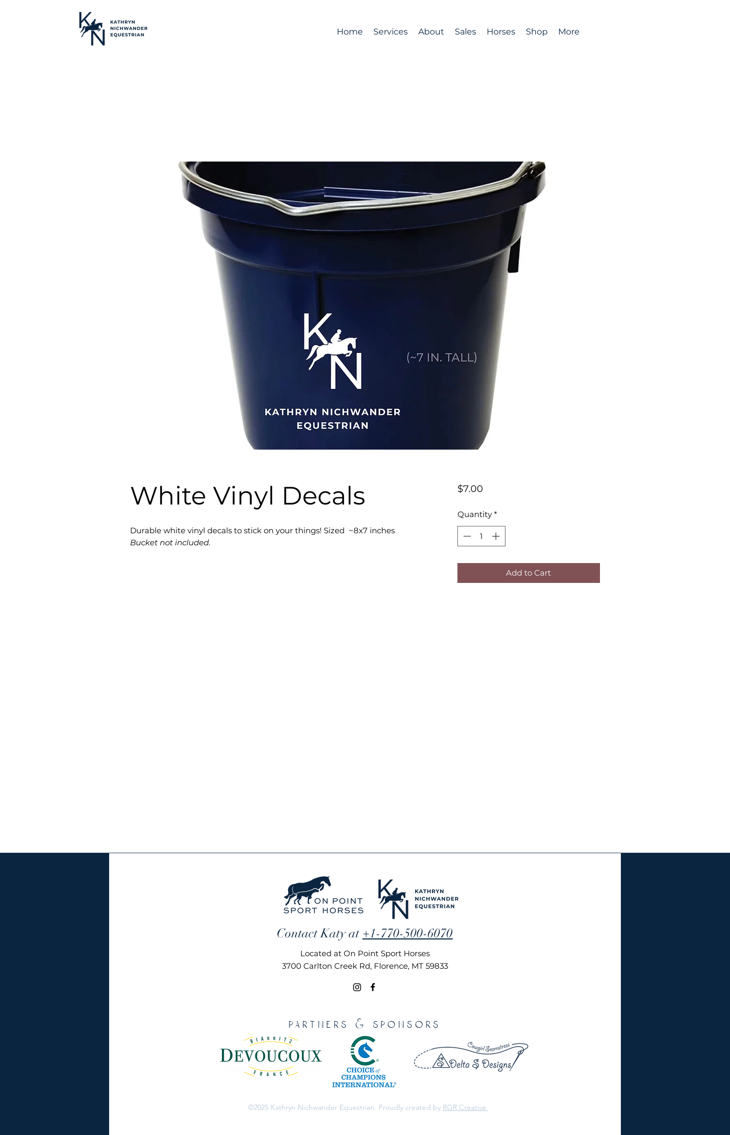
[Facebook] (373, 987)
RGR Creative (465, 1107)
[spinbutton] (481, 536)
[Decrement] (466, 536)
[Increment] (497, 536)
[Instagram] (357, 987)
